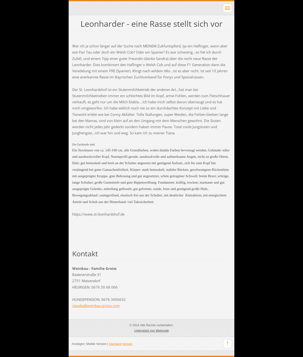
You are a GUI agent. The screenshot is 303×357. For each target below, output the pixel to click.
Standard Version (121, 344)
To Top (227, 343)
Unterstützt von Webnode (151, 330)
